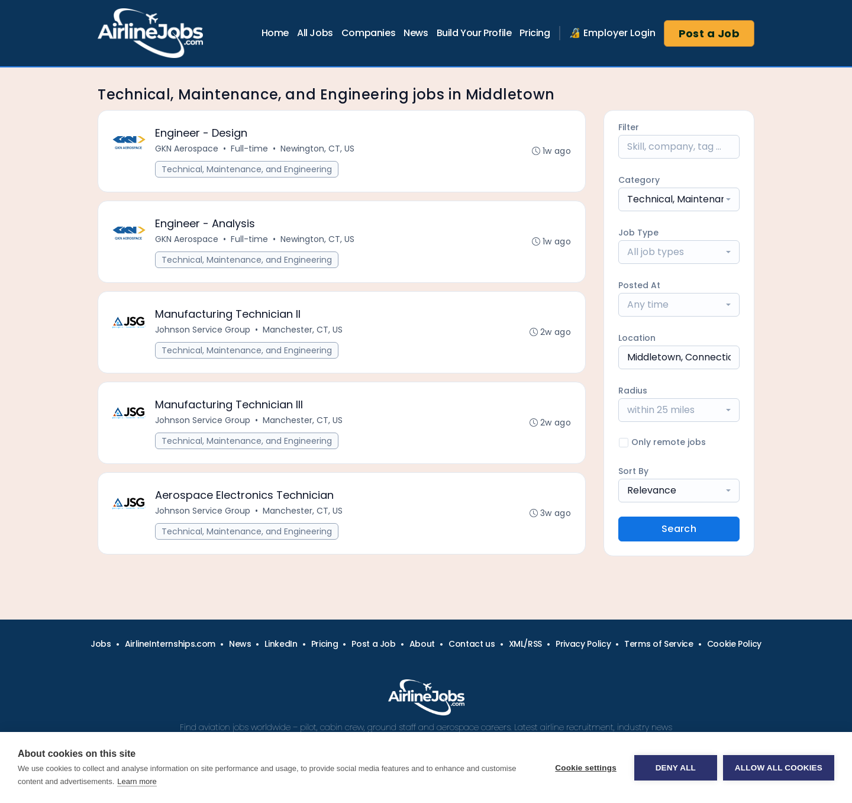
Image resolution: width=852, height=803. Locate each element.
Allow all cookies (778, 767)
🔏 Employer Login (612, 33)
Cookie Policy (734, 644)
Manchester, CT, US (303, 330)
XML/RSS (526, 644)
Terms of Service (658, 644)
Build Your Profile (474, 33)
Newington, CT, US (317, 148)
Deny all (676, 767)
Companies (368, 33)
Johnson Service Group (202, 330)
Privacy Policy (583, 644)
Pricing (534, 33)
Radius (632, 390)
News (416, 33)
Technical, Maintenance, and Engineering (247, 169)
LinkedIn (280, 644)
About (422, 644)
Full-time (249, 148)
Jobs (101, 644)
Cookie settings (586, 767)
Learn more (136, 781)
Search (678, 529)
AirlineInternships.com (170, 644)
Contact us (471, 644)
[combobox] (679, 199)
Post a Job (709, 33)
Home (275, 33)
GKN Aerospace (186, 148)
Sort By (633, 471)
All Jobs (315, 33)
